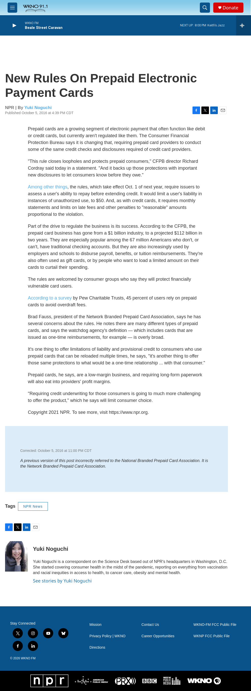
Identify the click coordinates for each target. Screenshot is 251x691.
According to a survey (50, 297)
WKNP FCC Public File (212, 636)
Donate (230, 7)
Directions (97, 647)
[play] (14, 25)
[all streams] (243, 25)
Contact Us (150, 625)
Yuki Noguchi (38, 107)
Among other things (47, 186)
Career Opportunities (158, 636)
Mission (95, 625)
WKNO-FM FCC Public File (215, 625)
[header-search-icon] (205, 8)
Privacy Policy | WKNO (107, 636)
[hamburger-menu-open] (12, 8)
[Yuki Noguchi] (16, 556)
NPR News (33, 506)
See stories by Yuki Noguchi (62, 581)
